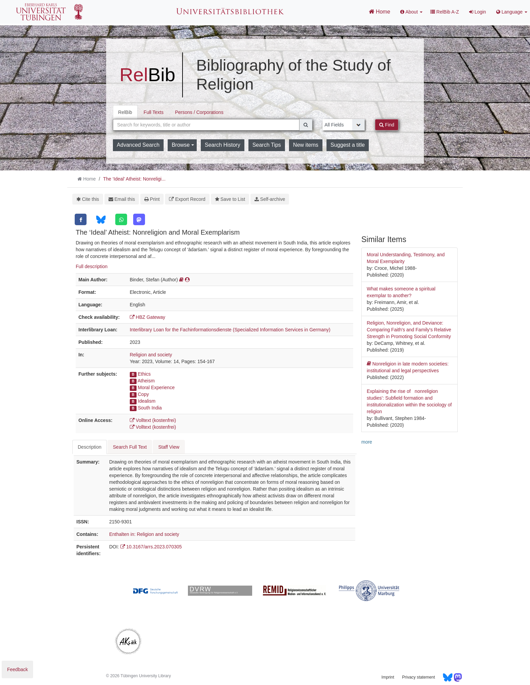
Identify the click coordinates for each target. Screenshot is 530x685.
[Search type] (343, 125)
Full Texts (154, 112)
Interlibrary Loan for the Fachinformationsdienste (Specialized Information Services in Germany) (230, 329)
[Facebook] (81, 219)
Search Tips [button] (266, 145)
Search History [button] (222, 145)
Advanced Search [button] (138, 145)
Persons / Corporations (199, 112)
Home (379, 11)
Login (477, 12)
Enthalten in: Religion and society (144, 534)
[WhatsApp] (121, 219)
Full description (91, 266)
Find (386, 124)
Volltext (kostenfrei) (153, 420)
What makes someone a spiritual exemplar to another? (401, 292)
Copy (143, 394)
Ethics (144, 374)
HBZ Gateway (147, 317)
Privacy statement (418, 677)
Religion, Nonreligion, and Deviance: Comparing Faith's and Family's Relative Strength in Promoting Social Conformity (409, 329)
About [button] (411, 12)
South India (150, 407)
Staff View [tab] (168, 447)
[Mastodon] (139, 219)
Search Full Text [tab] (130, 447)
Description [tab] (89, 447)
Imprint (388, 677)
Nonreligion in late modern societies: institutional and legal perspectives (408, 366)
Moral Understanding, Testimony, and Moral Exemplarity (406, 258)
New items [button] (305, 145)
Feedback (17, 669)
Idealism (146, 401)
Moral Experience (156, 387)
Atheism (146, 380)
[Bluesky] (101, 219)
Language (511, 12)
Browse (183, 145)
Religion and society (151, 354)
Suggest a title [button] (348, 145)
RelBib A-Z (444, 12)
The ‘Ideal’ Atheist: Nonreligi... (134, 179)
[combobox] (206, 125)
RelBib (125, 112)
